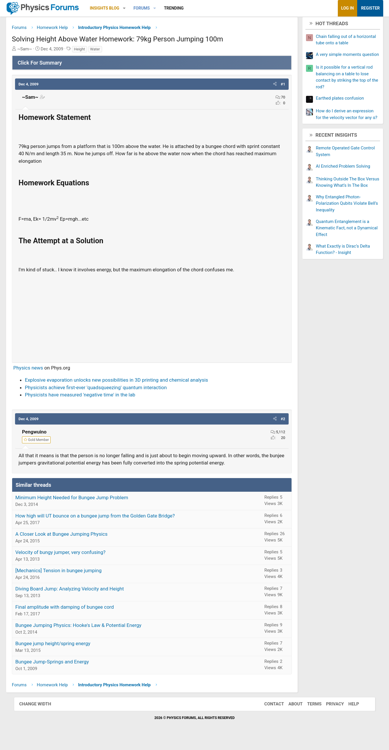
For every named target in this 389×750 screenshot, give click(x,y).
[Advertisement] (152, 317)
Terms (308, 713)
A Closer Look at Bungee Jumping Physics (75, 543)
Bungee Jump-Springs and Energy (66, 671)
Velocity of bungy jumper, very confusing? (74, 562)
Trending (187, 8)
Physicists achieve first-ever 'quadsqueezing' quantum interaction (110, 389)
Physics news (42, 370)
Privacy (329, 713)
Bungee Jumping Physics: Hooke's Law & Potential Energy (92, 635)
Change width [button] (41, 713)
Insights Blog (118, 8)
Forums (155, 8)
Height (93, 51)
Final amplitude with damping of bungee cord (78, 616)
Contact (268, 713)
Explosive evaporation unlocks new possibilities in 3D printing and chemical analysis (130, 382)
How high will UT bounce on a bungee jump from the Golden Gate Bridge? (109, 525)
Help (348, 713)
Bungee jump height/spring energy (66, 653)
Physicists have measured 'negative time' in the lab (94, 397)
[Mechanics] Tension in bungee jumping (72, 580)
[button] (138, 8)
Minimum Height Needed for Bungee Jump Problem (85, 507)
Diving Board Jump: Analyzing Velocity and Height (83, 598)
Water (109, 51)
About (290, 713)
